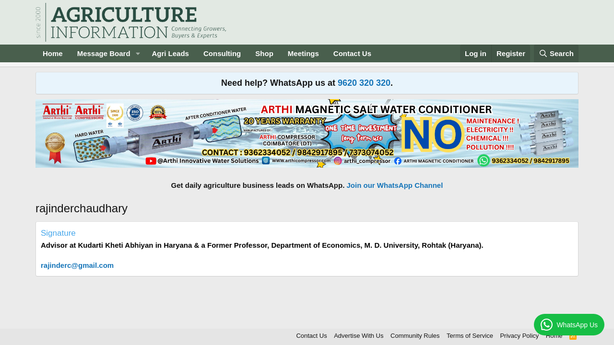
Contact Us (352, 53)
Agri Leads (170, 53)
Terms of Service (470, 335)
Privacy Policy (519, 335)
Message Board (103, 53)
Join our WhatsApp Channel (395, 185)
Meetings (303, 53)
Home (53, 53)
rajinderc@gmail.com (77, 265)
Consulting (222, 53)
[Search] (556, 53)
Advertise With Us (358, 335)
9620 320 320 (364, 83)
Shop (264, 53)
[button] (137, 53)
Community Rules (415, 335)
